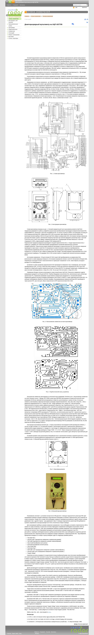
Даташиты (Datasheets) (15, 17)
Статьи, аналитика (13, 18)
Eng (20, 633)
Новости (9, 5)
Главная (27, 16)
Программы (12, 27)
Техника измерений (48, 16)
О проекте (15, 5)
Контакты (22, 5)
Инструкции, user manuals (13, 21)
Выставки (11, 36)
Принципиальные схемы (13, 24)
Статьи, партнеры (13, 38)
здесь (49, 612)
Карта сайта (15, 633)
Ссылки (48, 632)
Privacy (37, 633)
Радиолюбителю (13, 29)
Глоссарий (11, 33)
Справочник (12, 31)
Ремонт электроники (14, 34)
